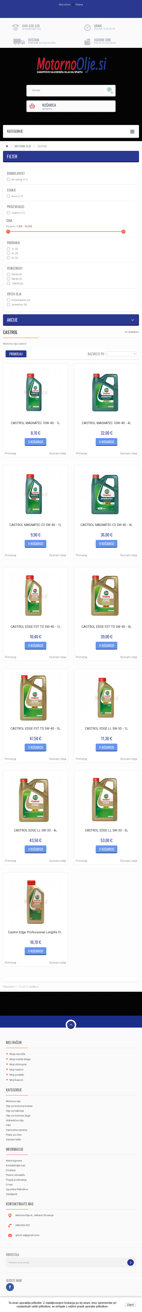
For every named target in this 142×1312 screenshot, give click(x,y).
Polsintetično (21, 300)
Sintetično (19, 304)
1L (15, 248)
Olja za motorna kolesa (19, 1106)
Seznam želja (57, 453)
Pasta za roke (13, 1134)
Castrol (18, 212)
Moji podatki (17, 1074)
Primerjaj (10, 453)
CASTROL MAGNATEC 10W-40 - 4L (106, 423)
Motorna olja (23, 146)
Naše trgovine (14, 1160)
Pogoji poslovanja (16, 1179)
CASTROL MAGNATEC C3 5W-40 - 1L (35, 525)
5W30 (17, 274)
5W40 (17, 278)
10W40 (17, 283)
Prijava (79, 4)
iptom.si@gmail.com (27, 1235)
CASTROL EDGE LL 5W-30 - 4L (35, 830)
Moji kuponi (16, 1079)
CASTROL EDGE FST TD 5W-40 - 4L (106, 627)
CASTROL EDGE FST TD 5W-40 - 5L (35, 728)
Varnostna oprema (16, 1129)
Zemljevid (11, 1194)
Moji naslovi (16, 1069)
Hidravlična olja (14, 1120)
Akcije (12, 319)
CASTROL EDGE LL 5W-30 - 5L (106, 830)
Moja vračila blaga (20, 1059)
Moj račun (13, 1042)
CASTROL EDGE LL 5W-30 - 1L (106, 728)
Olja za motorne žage (18, 1115)
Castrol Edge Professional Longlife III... (35, 932)
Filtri (8, 1125)
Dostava (11, 1170)
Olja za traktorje (15, 1110)
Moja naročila (17, 1054)
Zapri (130, 1304)
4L (15, 253)
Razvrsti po (96, 354)
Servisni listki (13, 1139)
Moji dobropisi (18, 1064)
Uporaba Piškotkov (17, 1189)
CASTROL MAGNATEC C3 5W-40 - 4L (106, 525)
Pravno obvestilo (15, 1174)
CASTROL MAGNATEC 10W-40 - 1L (35, 423)
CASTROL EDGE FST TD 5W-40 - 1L (35, 627)
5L (15, 257)
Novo (17, 196)
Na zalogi (20, 179)
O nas (9, 1184)
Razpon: (11, 226)
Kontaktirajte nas (15, 1165)
